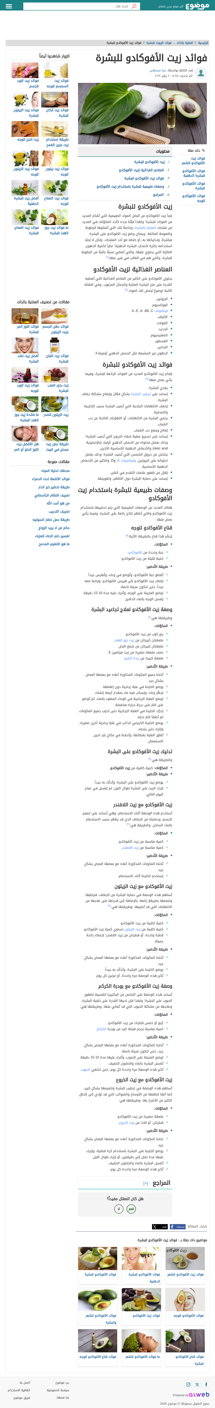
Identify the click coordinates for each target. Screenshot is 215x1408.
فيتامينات (161, 311)
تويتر (164, 1227)
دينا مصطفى (157, 70)
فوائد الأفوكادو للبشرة (193, 185)
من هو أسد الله (58, 503)
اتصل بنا (25, 1383)
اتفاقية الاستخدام (19, 1390)
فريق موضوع (21, 1398)
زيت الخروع (126, 1122)
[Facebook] (206, 1384)
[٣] (147, 379)
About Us (63, 1398)
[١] (107, 257)
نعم (131, 1209)
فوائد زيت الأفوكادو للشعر (193, 160)
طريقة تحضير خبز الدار (53, 487)
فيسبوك (180, 1227)
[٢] (126, 289)
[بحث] (134, 6)
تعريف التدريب (59, 512)
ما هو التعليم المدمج (54, 544)
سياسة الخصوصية (58, 1390)
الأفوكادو (135, 552)
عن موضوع (62, 1383)
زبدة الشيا (132, 658)
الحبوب (85, 1069)
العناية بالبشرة (145, 227)
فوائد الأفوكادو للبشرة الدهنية (193, 173)
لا (119, 1209)
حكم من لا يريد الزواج (53, 528)
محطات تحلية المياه (55, 471)
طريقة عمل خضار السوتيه (51, 520)
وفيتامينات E (127, 460)
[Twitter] (197, 1384)
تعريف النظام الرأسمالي (51, 495)
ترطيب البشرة (141, 394)
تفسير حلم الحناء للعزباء (52, 536)
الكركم (101, 1029)
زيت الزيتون (132, 929)
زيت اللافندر (130, 847)
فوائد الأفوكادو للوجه (193, 198)
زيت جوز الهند (124, 640)
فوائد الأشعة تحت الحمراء (50, 479)
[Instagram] (188, 1384)
